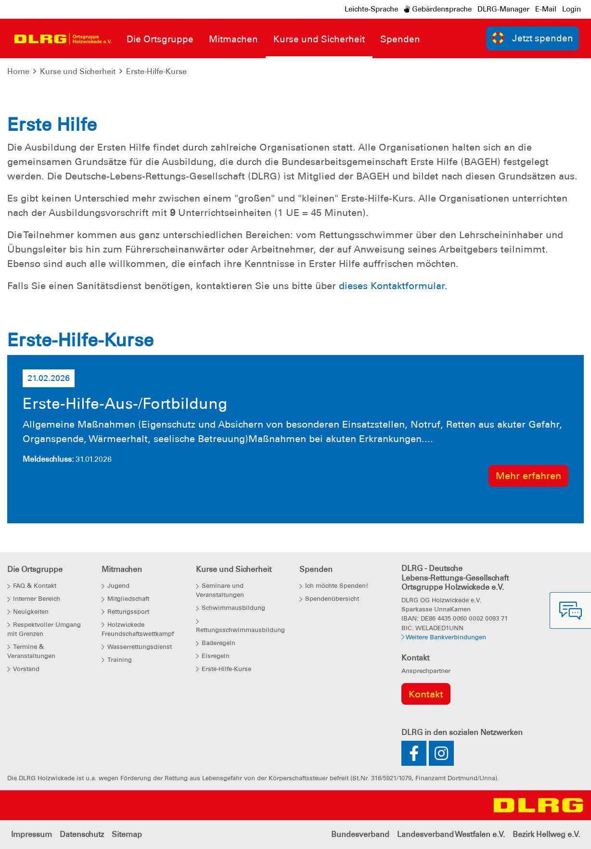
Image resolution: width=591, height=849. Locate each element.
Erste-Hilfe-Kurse (156, 71)
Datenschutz (82, 834)
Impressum (31, 834)
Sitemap (127, 834)
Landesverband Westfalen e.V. (451, 834)
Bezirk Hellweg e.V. (546, 834)
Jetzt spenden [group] (533, 38)
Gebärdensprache (438, 9)
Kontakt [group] (426, 694)
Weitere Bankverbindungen (443, 637)
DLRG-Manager (503, 9)
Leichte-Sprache (371, 9)
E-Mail (545, 9)
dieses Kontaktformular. (393, 285)
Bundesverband (360, 834)
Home (18, 71)
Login (571, 9)
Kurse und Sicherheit (78, 71)
